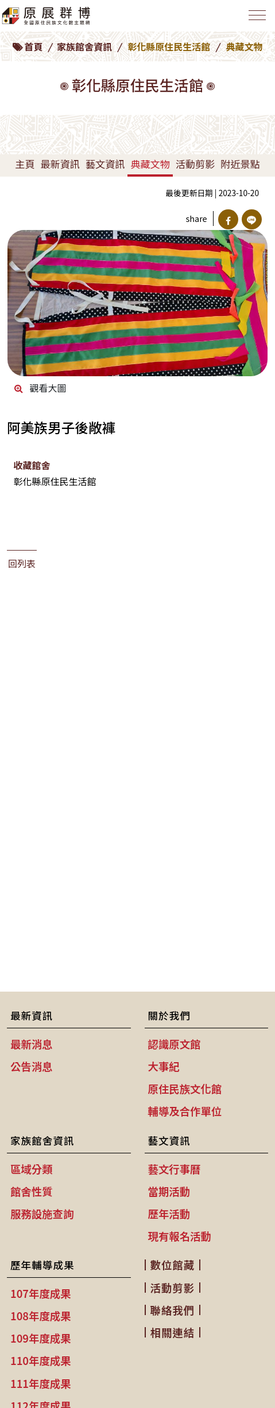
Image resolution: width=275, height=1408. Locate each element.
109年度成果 (40, 1338)
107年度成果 (40, 1293)
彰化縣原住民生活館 (168, 46)
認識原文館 (174, 1043)
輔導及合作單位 (185, 1110)
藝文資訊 (105, 164)
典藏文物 (149, 164)
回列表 (22, 563)
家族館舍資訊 (84, 46)
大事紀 (164, 1066)
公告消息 (31, 1066)
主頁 (24, 164)
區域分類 (31, 1168)
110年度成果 (40, 1360)
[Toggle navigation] (257, 15)
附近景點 (239, 164)
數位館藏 (172, 1264)
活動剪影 (195, 164)
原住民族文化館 (185, 1088)
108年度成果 (40, 1315)
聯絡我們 (172, 1309)
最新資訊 (59, 164)
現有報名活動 (179, 1235)
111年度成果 (40, 1383)
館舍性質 (31, 1191)
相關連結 (172, 1332)
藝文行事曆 (174, 1168)
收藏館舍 (31, 465)
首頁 (33, 46)
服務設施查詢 (41, 1213)
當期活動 (169, 1191)
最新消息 (31, 1043)
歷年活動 (169, 1213)
